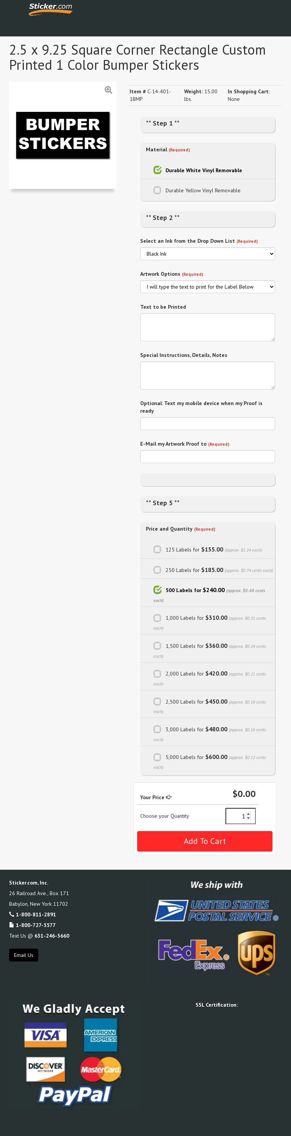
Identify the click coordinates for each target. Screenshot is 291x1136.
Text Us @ (39, 935)
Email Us (23, 955)
